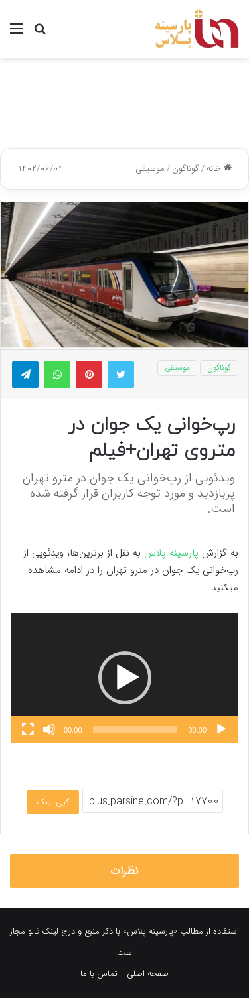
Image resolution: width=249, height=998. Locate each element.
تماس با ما (99, 974)
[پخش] (221, 729)
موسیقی (150, 169)
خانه (219, 169)
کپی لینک (53, 802)
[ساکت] (49, 729)
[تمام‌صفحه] (28, 729)
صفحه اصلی (148, 974)
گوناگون (185, 169)
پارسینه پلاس (171, 553)
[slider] (135, 729)
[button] (124, 677)
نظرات (124, 871)
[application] (124, 678)
